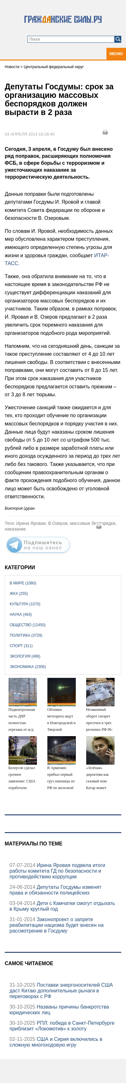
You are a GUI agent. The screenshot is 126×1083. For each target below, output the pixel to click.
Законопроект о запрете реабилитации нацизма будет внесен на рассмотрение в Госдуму (56, 925)
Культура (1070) (25, 604)
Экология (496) (25, 656)
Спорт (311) (21, 646)
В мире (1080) (23, 583)
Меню (116, 53)
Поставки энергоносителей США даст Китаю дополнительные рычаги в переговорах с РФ (61, 990)
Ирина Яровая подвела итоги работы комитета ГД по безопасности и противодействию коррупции (57, 871)
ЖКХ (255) (19, 593)
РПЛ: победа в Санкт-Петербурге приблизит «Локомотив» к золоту (62, 1025)
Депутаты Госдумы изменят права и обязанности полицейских (55, 889)
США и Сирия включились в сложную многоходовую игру (55, 1042)
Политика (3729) (26, 635)
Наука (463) (21, 614)
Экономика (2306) (28, 667)
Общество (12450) (28, 625)
